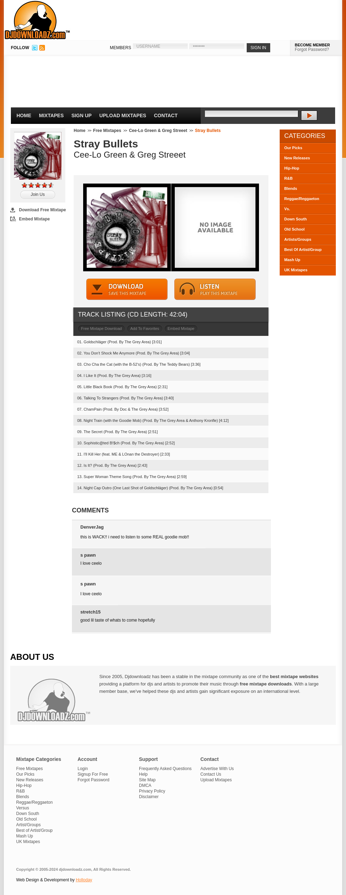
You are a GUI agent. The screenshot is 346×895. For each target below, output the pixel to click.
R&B (288, 178)
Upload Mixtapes (122, 115)
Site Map (147, 779)
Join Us (38, 194)
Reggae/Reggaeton (301, 199)
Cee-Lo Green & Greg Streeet (158, 130)
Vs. (287, 209)
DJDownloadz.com (37, 20)
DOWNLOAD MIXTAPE (127, 289)
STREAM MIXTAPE (215, 289)
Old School (294, 229)
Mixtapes (51, 115)
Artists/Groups (297, 239)
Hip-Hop (291, 168)
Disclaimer (149, 796)
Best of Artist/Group (34, 830)
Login (83, 768)
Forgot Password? (312, 49)
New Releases (297, 158)
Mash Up (292, 260)
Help (143, 774)
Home (23, 115)
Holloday (84, 879)
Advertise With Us (217, 768)
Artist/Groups (28, 824)
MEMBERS (120, 47)
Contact (166, 115)
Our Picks (293, 148)
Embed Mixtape (34, 219)
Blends (290, 188)
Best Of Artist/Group (303, 249)
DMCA (145, 785)
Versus (22, 807)
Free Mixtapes (107, 130)
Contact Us (210, 774)
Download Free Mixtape (42, 209)
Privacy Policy (152, 791)
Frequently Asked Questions (165, 768)
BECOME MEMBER (312, 45)
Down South (295, 219)
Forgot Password (93, 779)
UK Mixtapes (295, 270)
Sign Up (82, 115)
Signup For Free (93, 774)
